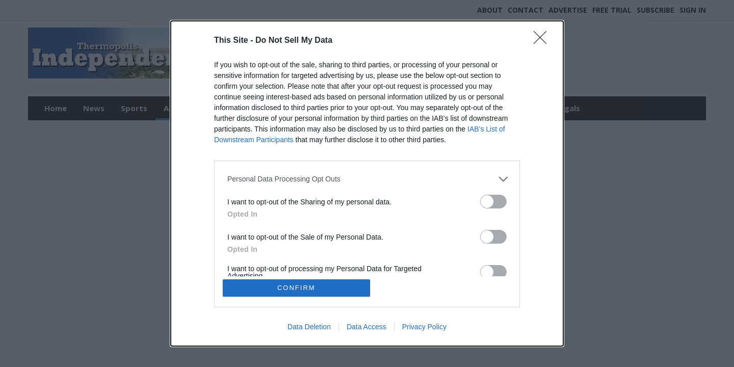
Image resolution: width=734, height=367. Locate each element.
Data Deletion (309, 327)
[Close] (543, 40)
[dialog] (367, 183)
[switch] (493, 201)
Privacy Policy (424, 327)
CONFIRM (297, 288)
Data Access (366, 327)
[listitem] (367, 178)
